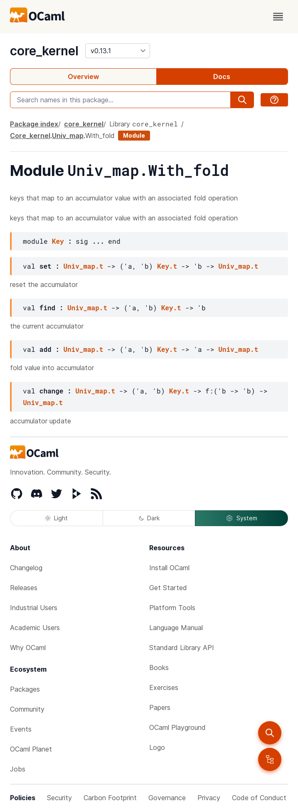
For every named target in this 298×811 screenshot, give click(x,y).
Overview (83, 76)
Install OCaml (169, 568)
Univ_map (68, 135)
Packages (25, 689)
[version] (117, 50)
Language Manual (176, 627)
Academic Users (35, 627)
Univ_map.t (83, 266)
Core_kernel (30, 135)
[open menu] (278, 16)
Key (58, 241)
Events (21, 729)
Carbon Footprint (110, 798)
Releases (23, 588)
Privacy (208, 798)
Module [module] (134, 135)
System (241, 518)
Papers (159, 707)
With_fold (100, 135)
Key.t (167, 266)
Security (59, 798)
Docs (221, 76)
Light (56, 518)
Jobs (17, 769)
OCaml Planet (31, 749)
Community (27, 709)
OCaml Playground (177, 727)
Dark (149, 518)
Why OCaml (28, 647)
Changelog (26, 568)
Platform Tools (172, 607)
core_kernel (44, 50)
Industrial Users (33, 607)
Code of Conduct (259, 798)
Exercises (163, 687)
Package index (34, 124)
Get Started (168, 588)
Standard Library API (181, 647)
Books (159, 667)
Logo (157, 747)
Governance (167, 798)
